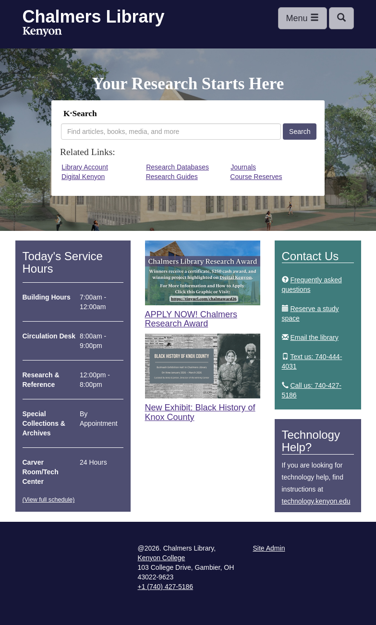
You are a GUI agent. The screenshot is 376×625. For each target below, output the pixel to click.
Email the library (314, 337)
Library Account (84, 167)
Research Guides (172, 176)
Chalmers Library (94, 16)
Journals (243, 167)
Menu (302, 18)
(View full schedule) (49, 499)
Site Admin (269, 548)
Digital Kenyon (83, 176)
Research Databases (177, 167)
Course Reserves (256, 176)
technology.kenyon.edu (316, 501)
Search (299, 131)
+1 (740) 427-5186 (166, 586)
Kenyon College (42, 31)
